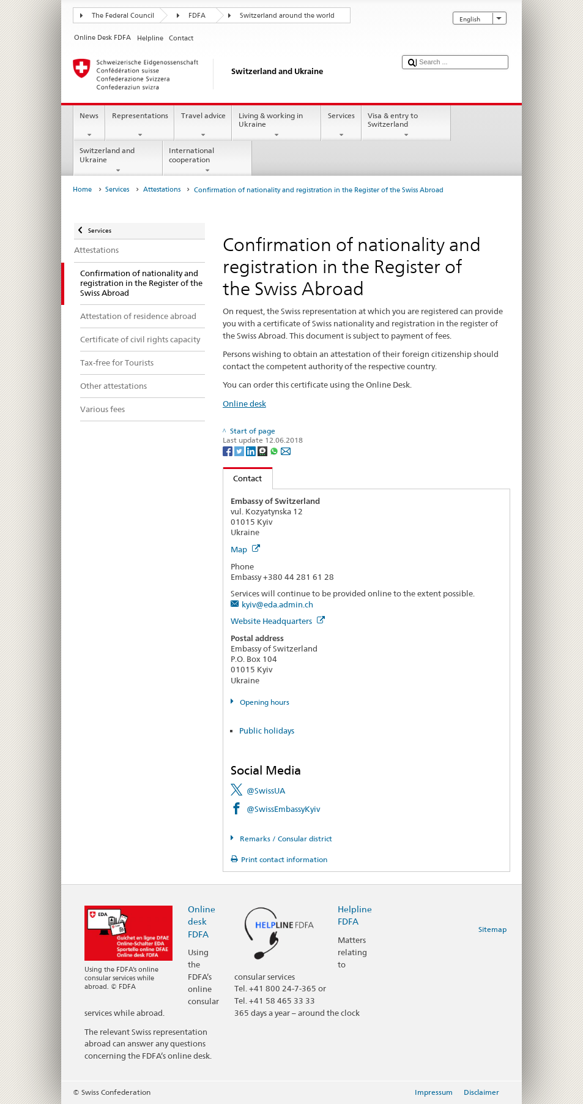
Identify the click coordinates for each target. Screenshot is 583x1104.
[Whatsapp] (275, 450)
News (89, 125)
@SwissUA (266, 790)
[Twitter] (240, 450)
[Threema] (263, 450)
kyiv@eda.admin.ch (277, 604)
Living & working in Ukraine (276, 125)
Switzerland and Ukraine (118, 160)
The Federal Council (123, 16)
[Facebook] (228, 450)
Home (82, 189)
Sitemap (492, 929)
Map (245, 549)
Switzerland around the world (287, 16)
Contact (242, 478)
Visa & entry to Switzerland (406, 125)
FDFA (197, 16)
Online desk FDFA (201, 921)
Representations (140, 125)
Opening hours (263, 702)
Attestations (161, 189)
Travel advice (203, 125)
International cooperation (207, 160)
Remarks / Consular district (285, 838)
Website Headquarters (278, 621)
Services (341, 125)
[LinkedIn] (252, 450)
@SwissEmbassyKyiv (283, 809)
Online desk (244, 403)
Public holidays (266, 730)
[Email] (286, 450)
